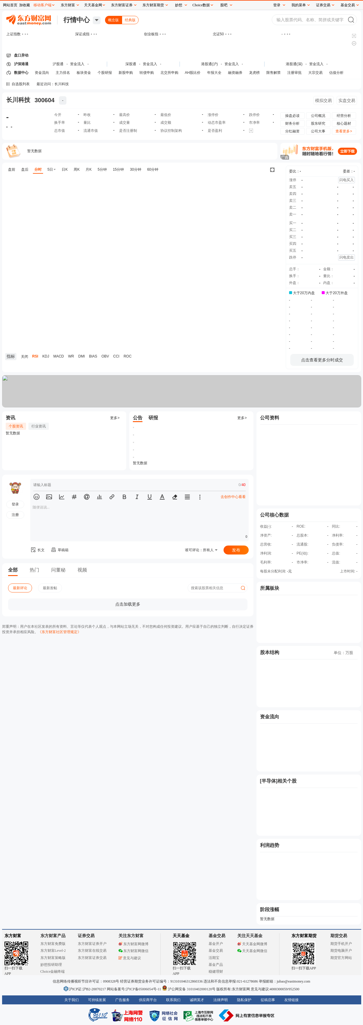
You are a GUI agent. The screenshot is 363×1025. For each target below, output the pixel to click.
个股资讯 (16, 426)
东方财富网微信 (133, 951)
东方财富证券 (122, 5)
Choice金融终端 (52, 971)
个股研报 (105, 73)
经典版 (130, 20)
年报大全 (214, 73)
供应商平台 (148, 1000)
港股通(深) (294, 64)
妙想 (178, 5)
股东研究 (318, 123)
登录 (276, 5)
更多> (114, 418)
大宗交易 (315, 73)
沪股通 (58, 64)
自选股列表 (21, 84)
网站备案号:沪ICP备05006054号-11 (134, 989)
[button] (36, 497)
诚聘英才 (197, 1000)
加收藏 (24, 5)
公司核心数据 (274, 514)
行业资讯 (38, 426)
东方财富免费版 (53, 944)
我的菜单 (298, 5)
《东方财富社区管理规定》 (59, 632)
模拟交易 (323, 100)
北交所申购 (169, 73)
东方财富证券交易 (92, 958)
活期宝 (214, 958)
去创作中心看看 (233, 497)
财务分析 (292, 123)
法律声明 (220, 1000)
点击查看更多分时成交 (322, 360)
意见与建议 (130, 958)
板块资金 (84, 73)
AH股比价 (193, 73)
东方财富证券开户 (92, 944)
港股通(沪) (209, 64)
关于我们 (71, 1000)
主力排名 (63, 73)
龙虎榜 (254, 73)
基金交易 (216, 950)
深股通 (130, 64)
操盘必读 (292, 116)
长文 (37, 550)
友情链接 (291, 1000)
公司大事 (318, 131)
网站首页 (10, 5)
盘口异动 (21, 55)
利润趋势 (269, 845)
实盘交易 (346, 100)
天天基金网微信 (252, 951)
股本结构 (269, 652)
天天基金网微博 (252, 944)
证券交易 (323, 5)
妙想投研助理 (51, 965)
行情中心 (76, 20)
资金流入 (77, 64)
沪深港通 (21, 64)
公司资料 (269, 417)
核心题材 (344, 123)
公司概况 (318, 116)
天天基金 (181, 936)
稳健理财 (216, 971)
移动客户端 (42, 5)
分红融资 (292, 131)
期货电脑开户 (341, 950)
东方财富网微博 (133, 944)
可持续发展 (97, 1000)
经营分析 (344, 116)
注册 (15, 515)
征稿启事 (268, 1000)
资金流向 (42, 73)
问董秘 (58, 569)
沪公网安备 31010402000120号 (188, 989)
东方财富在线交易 (92, 950)
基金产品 (216, 965)
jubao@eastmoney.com (293, 981)
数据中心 (21, 73)
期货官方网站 (341, 958)
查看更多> (343, 131)
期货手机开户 (341, 944)
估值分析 (336, 73)
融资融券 (235, 73)
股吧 (223, 5)
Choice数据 (201, 5)
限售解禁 (273, 73)
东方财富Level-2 (53, 950)
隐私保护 (244, 1000)
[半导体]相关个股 (278, 780)
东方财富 (12, 936)
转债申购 (146, 73)
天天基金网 (93, 5)
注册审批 (294, 73)
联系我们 (173, 1000)
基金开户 (216, 944)
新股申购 (126, 73)
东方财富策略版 (53, 958)
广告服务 (122, 1000)
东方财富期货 (304, 936)
